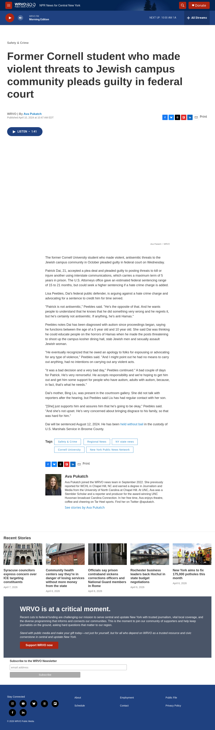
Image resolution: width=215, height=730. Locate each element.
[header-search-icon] (182, 5)
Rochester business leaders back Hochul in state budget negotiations (147, 576)
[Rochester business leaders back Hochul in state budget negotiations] (149, 554)
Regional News (96, 441)
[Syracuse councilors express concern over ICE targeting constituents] (23, 554)
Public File (171, 697)
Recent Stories (17, 538)
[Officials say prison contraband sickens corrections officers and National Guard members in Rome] (107, 554)
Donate (200, 5)
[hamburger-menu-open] (8, 5)
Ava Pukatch (33, 114)
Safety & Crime (18, 43)
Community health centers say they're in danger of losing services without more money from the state (65, 578)
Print (203, 116)
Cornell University (69, 449)
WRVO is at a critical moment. (65, 609)
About (78, 697)
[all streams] (197, 18)
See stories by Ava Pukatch (85, 507)
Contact (124, 705)
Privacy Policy (173, 705)
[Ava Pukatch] (53, 484)
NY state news (125, 441)
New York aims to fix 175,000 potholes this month (189, 574)
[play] (10, 18)
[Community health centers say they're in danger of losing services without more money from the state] (65, 554)
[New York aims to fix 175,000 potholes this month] (192, 554)
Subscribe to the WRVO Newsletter (33, 661)
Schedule (80, 705)
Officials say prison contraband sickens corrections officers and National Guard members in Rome (107, 578)
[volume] (20, 18)
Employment (127, 697)
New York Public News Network (110, 449)
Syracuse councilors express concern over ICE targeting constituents (20, 576)
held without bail (131, 424)
